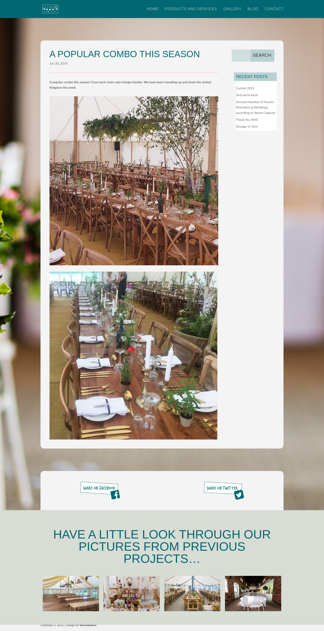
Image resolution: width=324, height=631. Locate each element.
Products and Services (191, 9)
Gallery (232, 9)
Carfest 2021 (245, 88)
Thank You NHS (247, 120)
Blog (253, 9)
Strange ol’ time (247, 126)
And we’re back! (247, 95)
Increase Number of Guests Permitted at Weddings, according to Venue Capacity (256, 107)
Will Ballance (87, 625)
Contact (274, 9)
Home (152, 9)
